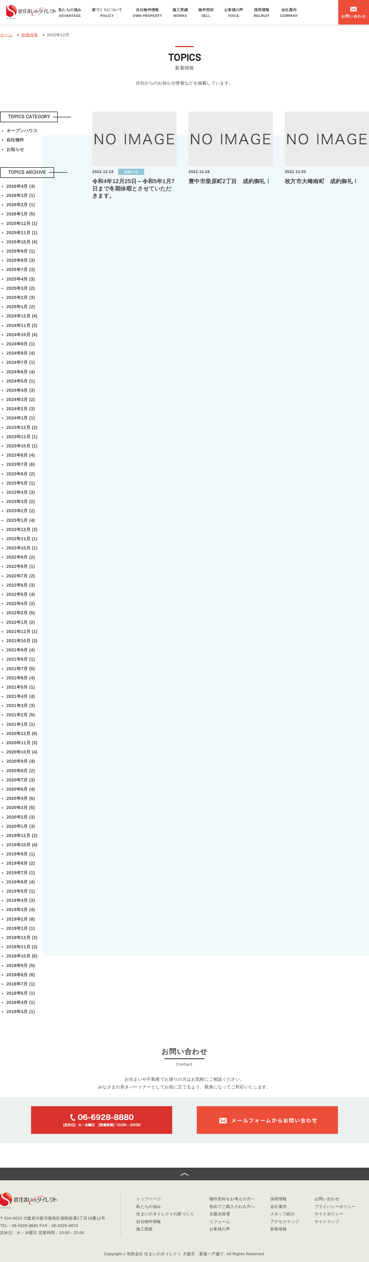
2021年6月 (20, 678)
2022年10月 (22, 548)
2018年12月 (22, 937)
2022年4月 (20, 603)
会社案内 (289, 13)
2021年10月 (22, 641)
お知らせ (15, 149)
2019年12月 (22, 835)
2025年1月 (20, 307)
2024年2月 (20, 409)
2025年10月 (22, 242)
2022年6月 (20, 585)
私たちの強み (69, 13)
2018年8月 (20, 975)
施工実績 (180, 13)
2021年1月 (20, 724)
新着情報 (278, 1229)
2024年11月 (22, 325)
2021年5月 (20, 687)
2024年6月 (20, 372)
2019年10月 (22, 845)
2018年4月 (20, 1002)
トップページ (148, 1199)
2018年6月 (20, 993)
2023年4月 (20, 492)
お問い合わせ (327, 1199)
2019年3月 (20, 909)
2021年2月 (20, 715)
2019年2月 (20, 919)
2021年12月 (22, 631)
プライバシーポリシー (335, 1207)
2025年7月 (20, 269)
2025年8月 (20, 260)
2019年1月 (20, 928)
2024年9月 (20, 344)
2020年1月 (20, 826)
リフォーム (219, 1222)
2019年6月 (20, 882)
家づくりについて (107, 13)
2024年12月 (22, 316)
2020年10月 (22, 752)
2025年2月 (20, 297)
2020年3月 (20, 807)
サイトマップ (327, 1222)
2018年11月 (22, 947)
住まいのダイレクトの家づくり (165, 1214)
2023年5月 (20, 483)
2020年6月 (20, 789)
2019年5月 (20, 891)
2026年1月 (20, 214)
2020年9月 (20, 761)
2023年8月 (20, 455)
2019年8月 (20, 863)
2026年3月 (20, 195)
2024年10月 (22, 334)
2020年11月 (22, 743)
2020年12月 (22, 733)
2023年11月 (22, 436)
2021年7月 (20, 668)
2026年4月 (20, 186)
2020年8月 (20, 771)
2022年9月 (20, 557)
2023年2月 (20, 511)
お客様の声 (233, 13)
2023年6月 (20, 474)
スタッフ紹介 (282, 1214)
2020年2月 (20, 817)
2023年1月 (20, 520)
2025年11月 (22, 232)
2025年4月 (20, 279)
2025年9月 (20, 251)
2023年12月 (22, 427)
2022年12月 (22, 529)
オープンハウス (22, 130)
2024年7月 (20, 362)
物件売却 (206, 13)
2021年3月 (20, 705)
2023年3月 (20, 501)
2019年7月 (20, 873)
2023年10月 (22, 446)
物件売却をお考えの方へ (232, 1199)
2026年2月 (20, 204)
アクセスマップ (284, 1222)
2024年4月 (20, 390)
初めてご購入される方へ (232, 1207)
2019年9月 (20, 854)
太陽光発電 (219, 1214)
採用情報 (262, 13)
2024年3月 (20, 399)
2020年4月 (20, 798)
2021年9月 (20, 650)
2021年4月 (20, 696)
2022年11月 (22, 539)
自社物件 (15, 140)
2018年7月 (20, 984)
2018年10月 (22, 956)
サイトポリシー (329, 1214)
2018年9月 (20, 965)
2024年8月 (20, 353)
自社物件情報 (147, 13)
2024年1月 (20, 418)
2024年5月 (20, 381)
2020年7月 (20, 780)
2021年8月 (20, 659)
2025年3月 (20, 288)
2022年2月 (20, 613)
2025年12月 (22, 223)
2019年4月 (20, 900)
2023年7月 (20, 464)
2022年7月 (20, 576)
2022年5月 (20, 594)
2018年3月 (20, 1011)
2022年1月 (20, 622)
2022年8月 (20, 566)
